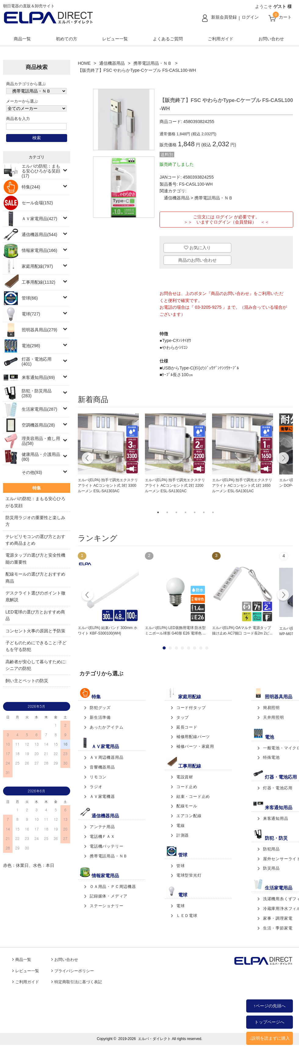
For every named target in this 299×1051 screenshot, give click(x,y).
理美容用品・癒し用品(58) (41, 441)
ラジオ (96, 786)
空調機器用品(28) (38, 425)
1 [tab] (158, 512)
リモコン (98, 777)
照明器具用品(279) (39, 329)
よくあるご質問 (168, 38)
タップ (182, 717)
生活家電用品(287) (39, 409)
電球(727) (31, 313)
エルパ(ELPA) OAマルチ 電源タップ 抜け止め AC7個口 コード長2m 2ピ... (242, 630)
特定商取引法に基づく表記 (78, 982)
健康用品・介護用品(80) (41, 457)
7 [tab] (213, 512)
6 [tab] (204, 512)
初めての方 (66, 38)
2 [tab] (167, 512)
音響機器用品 (102, 767)
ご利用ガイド (220, 38)
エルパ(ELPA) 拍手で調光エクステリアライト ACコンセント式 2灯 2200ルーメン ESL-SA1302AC (175, 485)
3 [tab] (176, 512)
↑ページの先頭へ (270, 1005)
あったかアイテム (106, 727)
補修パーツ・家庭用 (195, 746)
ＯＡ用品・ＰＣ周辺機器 (113, 886)
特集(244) (31, 186)
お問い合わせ (271, 38)
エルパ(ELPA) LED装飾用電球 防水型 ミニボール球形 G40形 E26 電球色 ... (175, 630)
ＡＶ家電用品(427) (39, 218)
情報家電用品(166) (39, 250)
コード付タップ (191, 707)
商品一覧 (22, 38)
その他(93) (32, 472)
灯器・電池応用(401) (37, 361)
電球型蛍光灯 (189, 875)
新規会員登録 (224, 17)
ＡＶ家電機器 (102, 796)
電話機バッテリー (106, 846)
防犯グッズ (100, 707)
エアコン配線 (189, 815)
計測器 (182, 835)
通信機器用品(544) (39, 234)
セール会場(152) (37, 202)
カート (285, 17)
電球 (180, 906)
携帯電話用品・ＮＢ (152, 63)
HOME (84, 63)
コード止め (186, 786)
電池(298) (31, 345)
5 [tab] (195, 512)
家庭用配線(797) (37, 266)
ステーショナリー (106, 906)
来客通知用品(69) (38, 377)
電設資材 (184, 777)
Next (283, 459)
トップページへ (269, 1022)
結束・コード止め (193, 796)
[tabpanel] (108, 453)
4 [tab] (185, 512)
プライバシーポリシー (74, 971)
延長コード (186, 727)
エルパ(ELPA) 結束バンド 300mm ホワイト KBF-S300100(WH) (107, 630)
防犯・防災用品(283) (37, 393)
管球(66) (30, 298)
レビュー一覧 (115, 38)
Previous (88, 459)
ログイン (250, 17)
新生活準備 (100, 717)
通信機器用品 (112, 63)
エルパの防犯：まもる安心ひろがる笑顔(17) (41, 171)
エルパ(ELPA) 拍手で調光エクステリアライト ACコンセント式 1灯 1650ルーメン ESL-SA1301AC (242, 485)
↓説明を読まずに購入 (269, 1038)
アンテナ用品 (102, 826)
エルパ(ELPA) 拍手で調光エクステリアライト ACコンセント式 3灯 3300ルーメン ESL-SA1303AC (108, 485)
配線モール (186, 806)
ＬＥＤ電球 (186, 915)
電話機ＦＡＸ (102, 836)
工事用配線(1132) (38, 282)
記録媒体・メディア (109, 896)
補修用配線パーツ (193, 736)
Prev (88, 595)
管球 (180, 866)
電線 (180, 825)
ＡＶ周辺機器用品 (106, 757)
